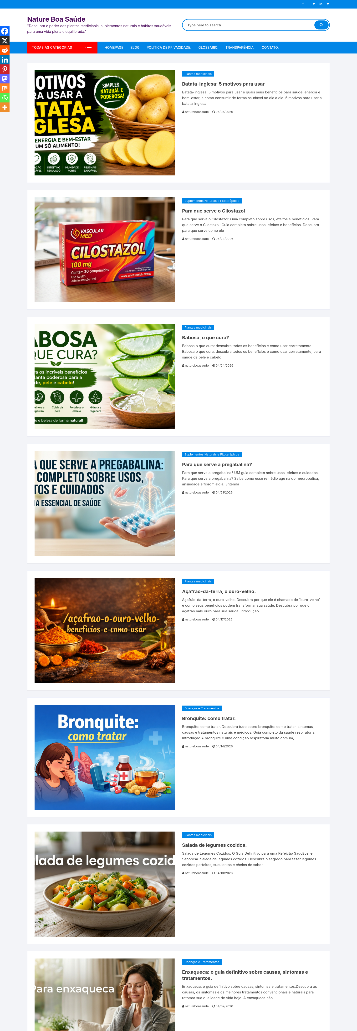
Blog (135, 47)
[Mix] (5, 88)
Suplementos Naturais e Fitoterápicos (211, 201)
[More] (5, 107)
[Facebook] (5, 31)
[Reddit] (5, 50)
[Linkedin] (5, 59)
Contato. (270, 47)
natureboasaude (197, 112)
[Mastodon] (5, 78)
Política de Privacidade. (169, 47)
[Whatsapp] (5, 97)
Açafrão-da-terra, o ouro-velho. (219, 591)
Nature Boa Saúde (56, 19)
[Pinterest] (5, 69)
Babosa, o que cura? (205, 337)
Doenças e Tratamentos (201, 708)
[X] (5, 40)
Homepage (114, 47)
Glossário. (208, 47)
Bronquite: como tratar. (209, 718)
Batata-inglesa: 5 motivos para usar (223, 84)
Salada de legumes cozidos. (214, 845)
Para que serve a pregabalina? (217, 464)
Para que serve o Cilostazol (213, 211)
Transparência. (240, 47)
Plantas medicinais (198, 74)
